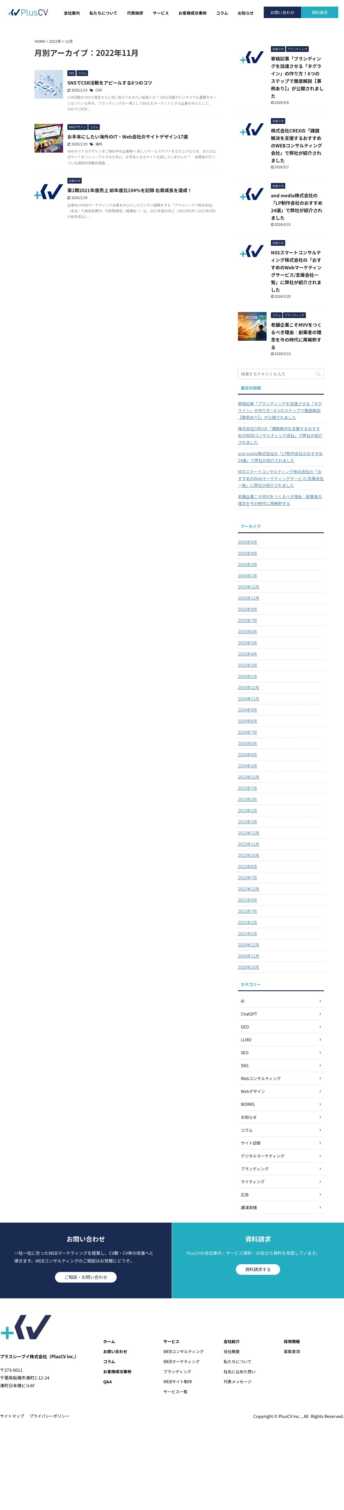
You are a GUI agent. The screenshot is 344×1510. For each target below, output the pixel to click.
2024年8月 (247, 721)
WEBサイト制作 (177, 1381)
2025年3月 (247, 665)
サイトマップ (12, 1416)
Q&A (107, 1381)
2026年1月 (247, 575)
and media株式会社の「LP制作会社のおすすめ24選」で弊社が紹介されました (280, 457)
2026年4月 (247, 553)
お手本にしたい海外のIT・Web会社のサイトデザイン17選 (127, 136)
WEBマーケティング (181, 1361)
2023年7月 (247, 788)
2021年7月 (247, 911)
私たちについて (103, 13)
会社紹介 (232, 1341)
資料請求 (320, 12)
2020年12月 (248, 945)
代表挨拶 (135, 13)
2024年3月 (247, 766)
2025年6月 (247, 631)
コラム (222, 13)
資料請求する (258, 1269)
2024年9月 (247, 710)
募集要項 (292, 1351)
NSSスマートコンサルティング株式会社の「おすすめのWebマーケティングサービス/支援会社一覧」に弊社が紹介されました (281, 478)
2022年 (55, 41)
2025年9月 (247, 609)
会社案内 (72, 13)
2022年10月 (248, 855)
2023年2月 (247, 810)
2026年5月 (247, 542)
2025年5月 (247, 643)
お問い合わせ (282, 12)
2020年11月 (248, 956)
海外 (98, 143)
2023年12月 (248, 777)
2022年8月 (247, 866)
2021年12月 (248, 889)
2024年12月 (248, 687)
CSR (98, 89)
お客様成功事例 (192, 13)
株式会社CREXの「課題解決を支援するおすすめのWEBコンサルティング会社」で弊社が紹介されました (296, 145)
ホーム (109, 1341)
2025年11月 (248, 598)
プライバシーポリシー (50, 1416)
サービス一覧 (175, 1391)
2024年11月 (248, 699)
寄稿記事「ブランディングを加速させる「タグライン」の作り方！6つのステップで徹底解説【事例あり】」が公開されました (280, 410)
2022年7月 (247, 877)
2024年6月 (247, 743)
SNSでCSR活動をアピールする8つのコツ (109, 82)
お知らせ (246, 13)
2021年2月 (247, 922)
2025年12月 (248, 587)
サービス (161, 13)
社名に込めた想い (240, 1371)
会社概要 (232, 1351)
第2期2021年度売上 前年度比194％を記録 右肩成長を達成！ (129, 190)
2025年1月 (247, 676)
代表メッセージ (238, 1381)
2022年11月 (248, 844)
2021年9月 (247, 900)
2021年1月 (247, 933)
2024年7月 (247, 732)
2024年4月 (247, 754)
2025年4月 (247, 654)
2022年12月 (248, 833)
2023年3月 (247, 799)
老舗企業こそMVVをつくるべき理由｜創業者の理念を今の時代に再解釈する (280, 500)
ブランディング (177, 1371)
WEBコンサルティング (183, 1351)
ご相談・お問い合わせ (85, 1277)
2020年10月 (248, 967)
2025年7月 (247, 620)
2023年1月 (247, 822)
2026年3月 (247, 564)
